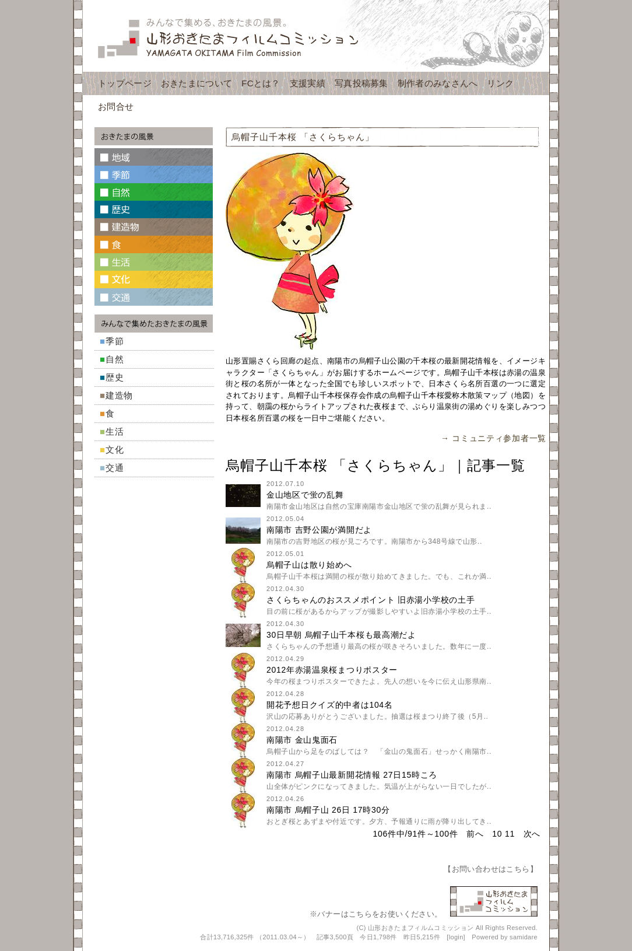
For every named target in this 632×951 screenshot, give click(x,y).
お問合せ (116, 106)
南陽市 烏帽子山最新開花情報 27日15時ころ (351, 774)
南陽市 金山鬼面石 (302, 739)
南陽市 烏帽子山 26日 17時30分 (328, 809)
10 (497, 833)
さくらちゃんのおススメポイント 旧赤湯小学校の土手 (370, 599)
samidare (524, 936)
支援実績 (307, 83)
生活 (115, 431)
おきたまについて (196, 83)
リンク (500, 83)
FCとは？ (260, 83)
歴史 (115, 377)
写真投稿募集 (361, 83)
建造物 (119, 395)
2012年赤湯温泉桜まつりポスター (332, 669)
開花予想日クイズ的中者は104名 (329, 704)
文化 (115, 449)
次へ (532, 833)
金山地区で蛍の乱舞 (304, 494)
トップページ (125, 83)
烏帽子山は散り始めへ (309, 564)
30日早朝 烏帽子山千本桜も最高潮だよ (341, 634)
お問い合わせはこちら (491, 869)
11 (510, 833)
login (456, 936)
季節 (115, 341)
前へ (474, 833)
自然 (115, 359)
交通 (115, 468)
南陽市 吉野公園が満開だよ (319, 529)
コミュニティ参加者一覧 (499, 438)
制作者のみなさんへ (438, 83)
